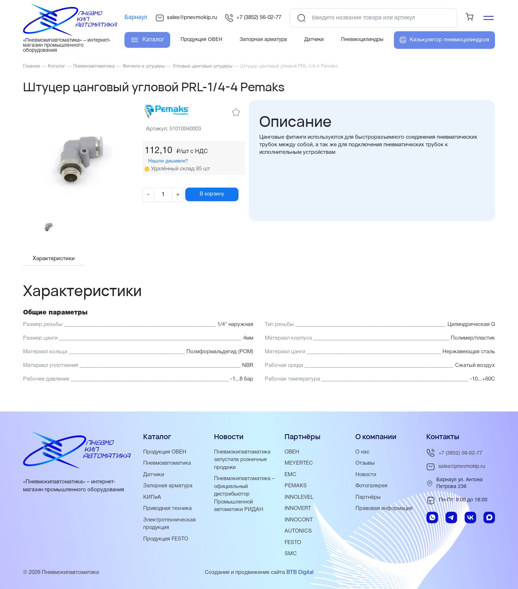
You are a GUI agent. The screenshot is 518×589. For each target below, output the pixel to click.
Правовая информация (384, 512)
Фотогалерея (371, 489)
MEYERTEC (299, 467)
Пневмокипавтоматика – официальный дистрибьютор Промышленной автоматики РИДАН (245, 497)
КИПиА (152, 500)
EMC (290, 478)
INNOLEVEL (299, 500)
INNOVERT (298, 512)
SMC (291, 556)
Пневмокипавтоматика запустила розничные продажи (242, 464)
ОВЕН (292, 456)
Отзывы (365, 467)
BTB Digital (299, 575)
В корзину (222, 194)
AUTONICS (298, 534)
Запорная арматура (168, 489)
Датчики (153, 478)
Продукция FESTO (166, 541)
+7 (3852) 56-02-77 (253, 18)
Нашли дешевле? (175, 161)
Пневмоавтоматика (167, 467)
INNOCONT (299, 523)
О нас (362, 456)
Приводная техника (167, 512)
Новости (366, 478)
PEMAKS (296, 489)
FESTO (293, 545)
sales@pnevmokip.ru (186, 18)
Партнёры (368, 500)
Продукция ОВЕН (165, 456)
